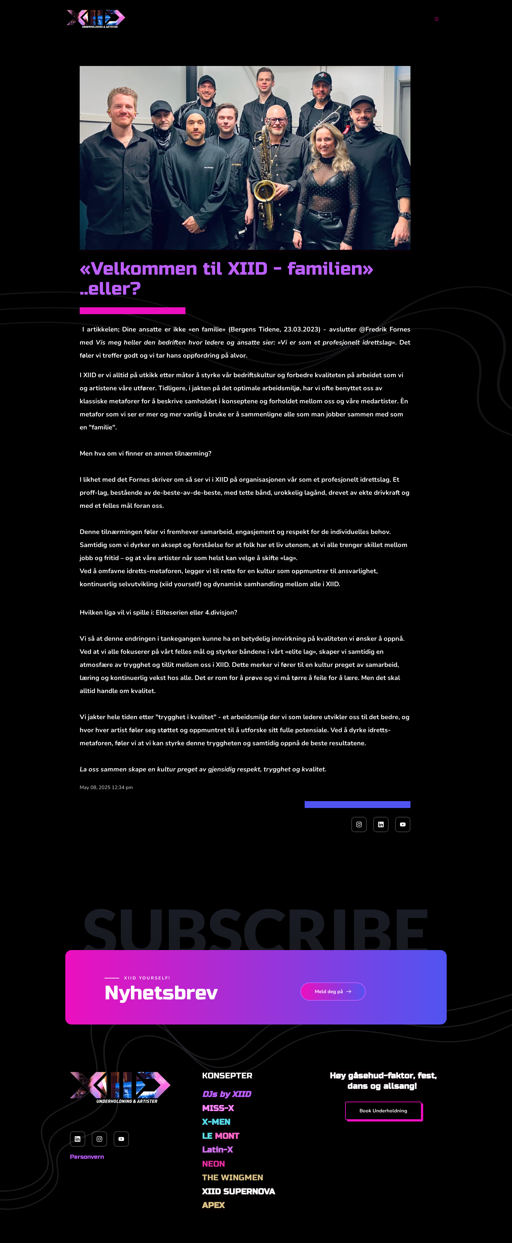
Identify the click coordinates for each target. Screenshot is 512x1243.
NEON (215, 1164)
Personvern (87, 1156)
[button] (432, 19)
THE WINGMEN (232, 1178)
